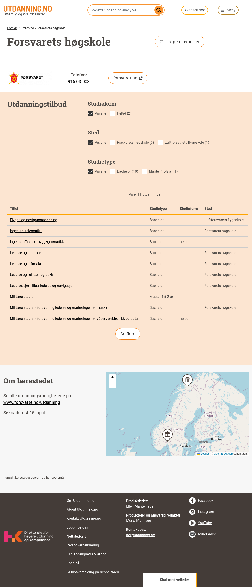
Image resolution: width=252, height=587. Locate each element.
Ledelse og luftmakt (25, 264)
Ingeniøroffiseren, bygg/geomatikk (37, 242)
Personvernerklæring (83, 545)
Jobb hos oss (77, 527)
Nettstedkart (76, 536)
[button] (167, 435)
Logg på (73, 563)
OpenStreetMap (223, 453)
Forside (12, 28)
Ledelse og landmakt (26, 253)
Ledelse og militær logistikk (31, 275)
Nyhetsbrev (207, 534)
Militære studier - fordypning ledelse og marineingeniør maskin (59, 307)
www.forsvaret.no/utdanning (31, 402)
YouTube (205, 523)
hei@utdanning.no (140, 535)
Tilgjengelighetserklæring (86, 554)
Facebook (205, 500)
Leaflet (203, 453)
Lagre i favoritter (180, 41)
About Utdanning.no (82, 509)
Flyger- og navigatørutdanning (33, 220)
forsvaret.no (128, 78)
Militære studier (22, 297)
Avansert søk (194, 10)
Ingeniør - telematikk (26, 231)
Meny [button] (231, 10)
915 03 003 (79, 81)
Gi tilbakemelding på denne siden (93, 572)
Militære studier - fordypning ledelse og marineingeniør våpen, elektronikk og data (74, 318)
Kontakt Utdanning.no (84, 518)
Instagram (206, 512)
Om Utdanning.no (80, 500)
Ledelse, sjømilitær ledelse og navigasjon (42, 286)
